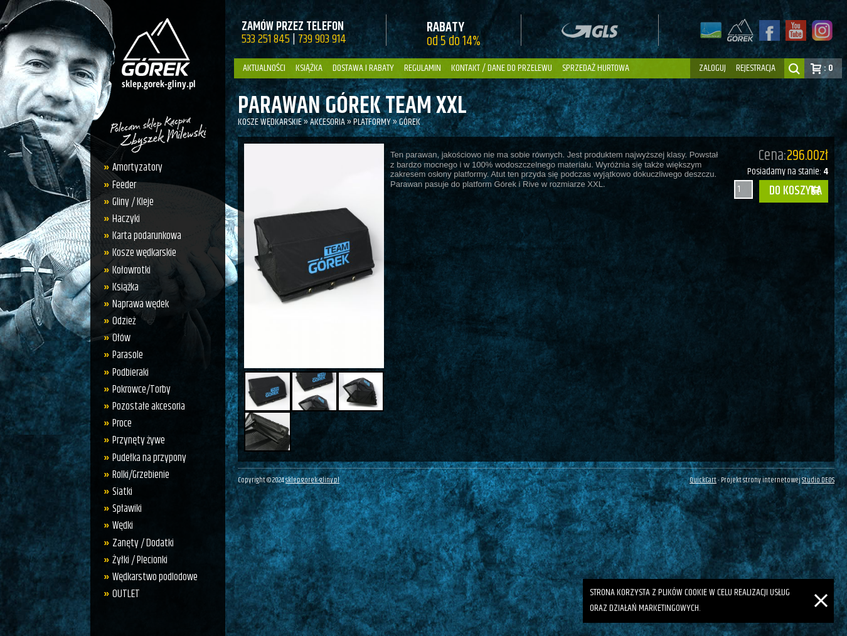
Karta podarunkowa (146, 236)
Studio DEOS (818, 480)
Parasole (127, 355)
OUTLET (126, 594)
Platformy (372, 122)
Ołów (121, 338)
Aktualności (264, 68)
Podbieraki (130, 372)
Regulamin (422, 68)
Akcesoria (327, 122)
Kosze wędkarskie (144, 253)
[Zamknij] (821, 586)
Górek (409, 122)
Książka (309, 68)
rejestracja (755, 68)
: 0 (828, 68)
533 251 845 (266, 39)
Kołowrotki (131, 270)
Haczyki (126, 219)
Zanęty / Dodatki (143, 543)
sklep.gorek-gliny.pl (312, 480)
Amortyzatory (137, 167)
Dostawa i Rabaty (363, 68)
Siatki (122, 492)
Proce (122, 423)
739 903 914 (322, 39)
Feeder (124, 185)
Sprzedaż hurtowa (595, 68)
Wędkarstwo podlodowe (155, 577)
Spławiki (127, 509)
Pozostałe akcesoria (148, 406)
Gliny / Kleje (133, 202)
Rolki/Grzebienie (140, 475)
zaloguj (712, 68)
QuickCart (703, 480)
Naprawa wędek (140, 304)
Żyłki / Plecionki (140, 560)
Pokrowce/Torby (141, 389)
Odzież (124, 321)
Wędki (122, 525)
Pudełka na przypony (149, 458)
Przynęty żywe (138, 440)
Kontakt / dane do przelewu (501, 68)
